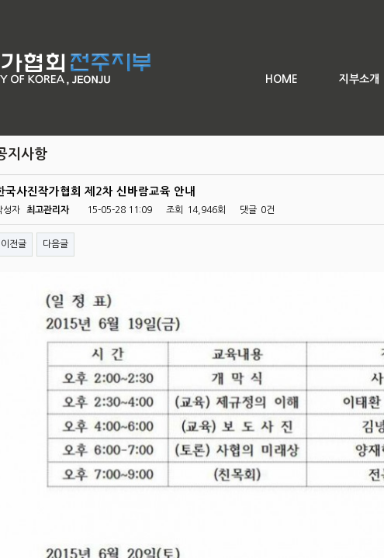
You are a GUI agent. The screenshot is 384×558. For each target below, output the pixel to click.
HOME (281, 79)
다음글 (55, 244)
